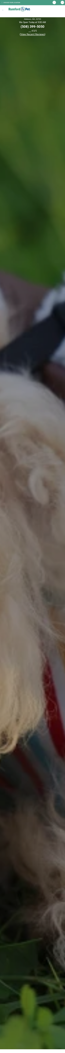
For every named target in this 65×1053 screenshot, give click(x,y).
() (32, 34)
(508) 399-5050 (32, 26)
